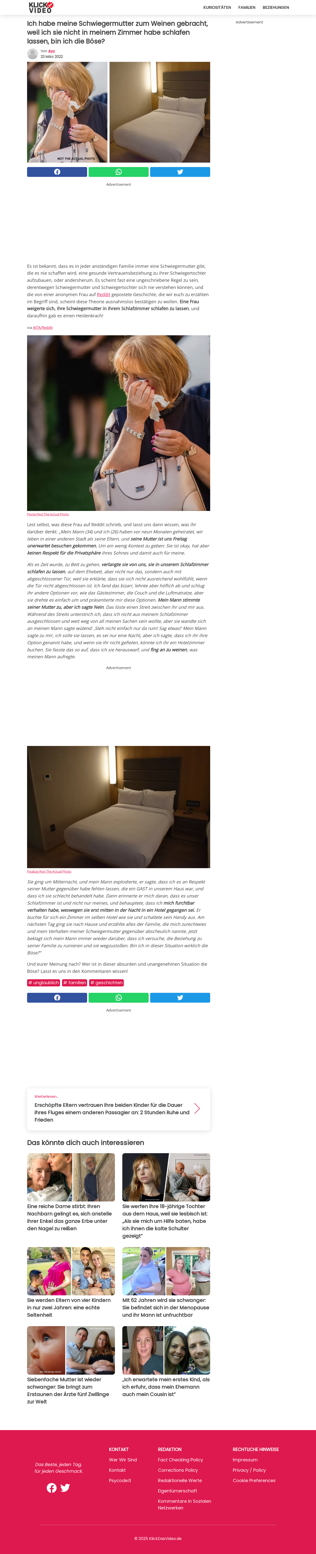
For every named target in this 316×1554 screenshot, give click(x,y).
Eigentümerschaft (177, 1491)
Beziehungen (276, 7)
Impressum (245, 1460)
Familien (246, 7)
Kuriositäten (217, 7)
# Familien (74, 983)
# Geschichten (106, 983)
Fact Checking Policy (180, 1460)
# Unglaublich (43, 983)
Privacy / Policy (249, 1470)
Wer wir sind (123, 1460)
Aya (51, 51)
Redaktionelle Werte (180, 1480)
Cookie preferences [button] (254, 1480)
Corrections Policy (178, 1470)
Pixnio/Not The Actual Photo (48, 514)
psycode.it (120, 1480)
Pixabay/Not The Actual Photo (49, 871)
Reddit (103, 294)
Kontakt (117, 1470)
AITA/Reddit (43, 327)
